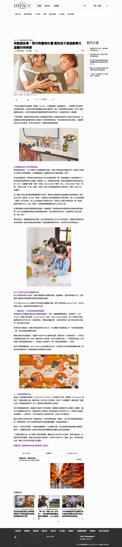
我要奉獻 (80, 459)
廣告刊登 (44, 531)
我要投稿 (35, 531)
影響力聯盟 (52, 14)
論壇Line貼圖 (50, 536)
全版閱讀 (56, 6)
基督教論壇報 (28, 14)
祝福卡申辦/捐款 (104, 531)
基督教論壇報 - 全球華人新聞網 (22, 6)
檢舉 (83, 50)
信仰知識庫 (70, 14)
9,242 (43, 99)
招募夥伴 (71, 531)
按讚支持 (48, 453)
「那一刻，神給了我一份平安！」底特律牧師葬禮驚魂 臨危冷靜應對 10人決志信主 (48, 515)
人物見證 (37, 14)
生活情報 (61, 14)
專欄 (44, 14)
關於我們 (18, 531)
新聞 (39, 6)
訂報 (95, 6)
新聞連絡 (27, 531)
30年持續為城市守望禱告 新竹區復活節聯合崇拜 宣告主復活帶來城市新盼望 (72, 513)
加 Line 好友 (25, 453)
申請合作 (53, 531)
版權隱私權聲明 (82, 531)
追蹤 (36, 51)
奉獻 (99, 6)
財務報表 (92, 531)
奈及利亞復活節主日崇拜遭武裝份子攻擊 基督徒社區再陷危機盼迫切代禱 (24, 513)
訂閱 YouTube (72, 453)
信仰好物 (47, 6)
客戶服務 (62, 531)
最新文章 (18, 14)
